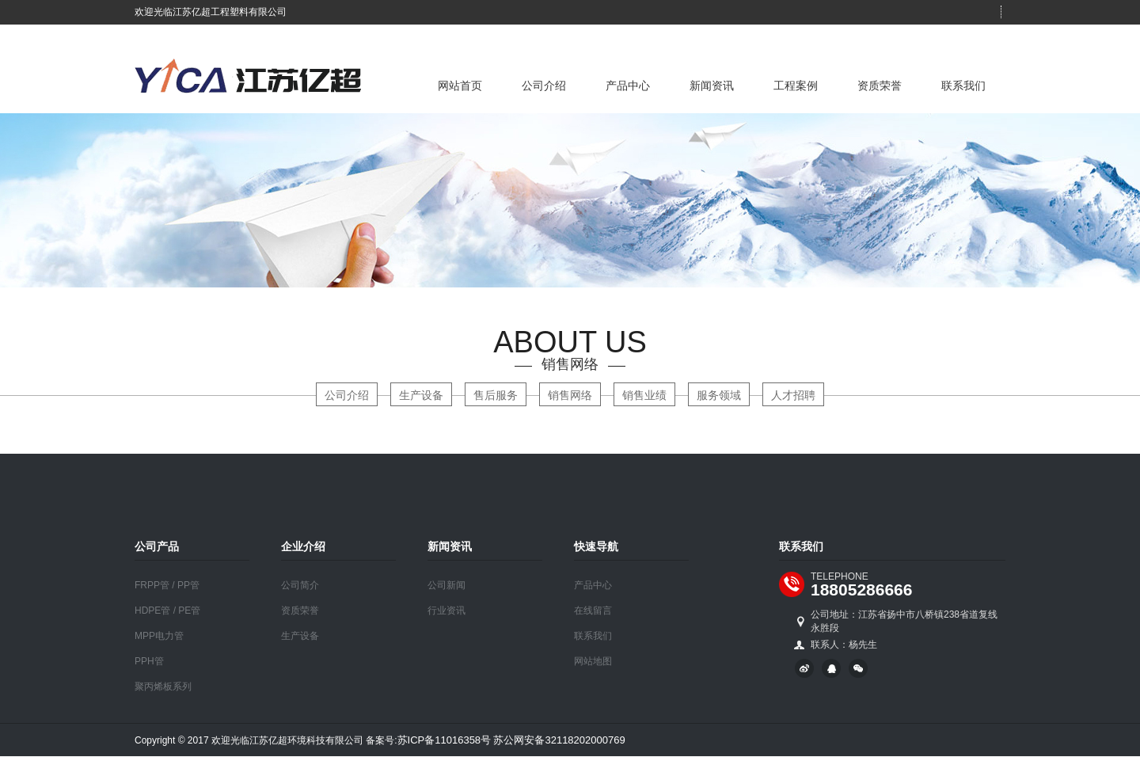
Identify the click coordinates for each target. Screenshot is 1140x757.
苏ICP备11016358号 (444, 740)
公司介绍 (544, 85)
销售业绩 (644, 395)
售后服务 (495, 395)
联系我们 (963, 85)
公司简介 (300, 585)
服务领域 (719, 395)
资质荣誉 (879, 85)
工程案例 (795, 85)
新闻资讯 (712, 85)
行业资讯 (447, 610)
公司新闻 (447, 585)
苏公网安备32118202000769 (559, 740)
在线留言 (593, 610)
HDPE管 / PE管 (167, 610)
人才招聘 (793, 395)
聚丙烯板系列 (163, 686)
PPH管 (149, 661)
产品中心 (628, 85)
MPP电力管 (159, 635)
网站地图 (593, 661)
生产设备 (421, 395)
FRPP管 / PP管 (167, 585)
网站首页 (460, 85)
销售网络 (570, 395)
